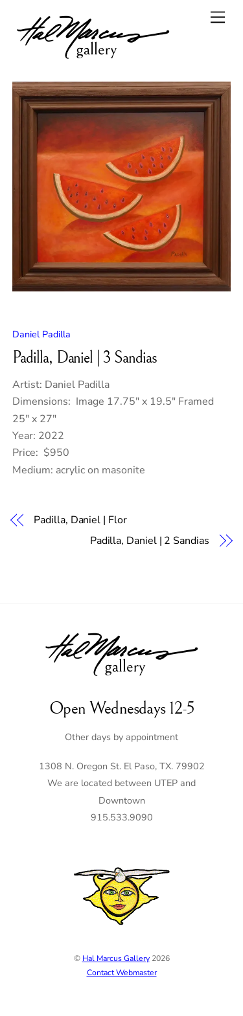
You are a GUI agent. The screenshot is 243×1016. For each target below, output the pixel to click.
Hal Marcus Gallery (116, 958)
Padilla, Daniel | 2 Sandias (149, 541)
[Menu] (218, 17)
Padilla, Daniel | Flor (80, 520)
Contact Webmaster (122, 972)
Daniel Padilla (41, 334)
